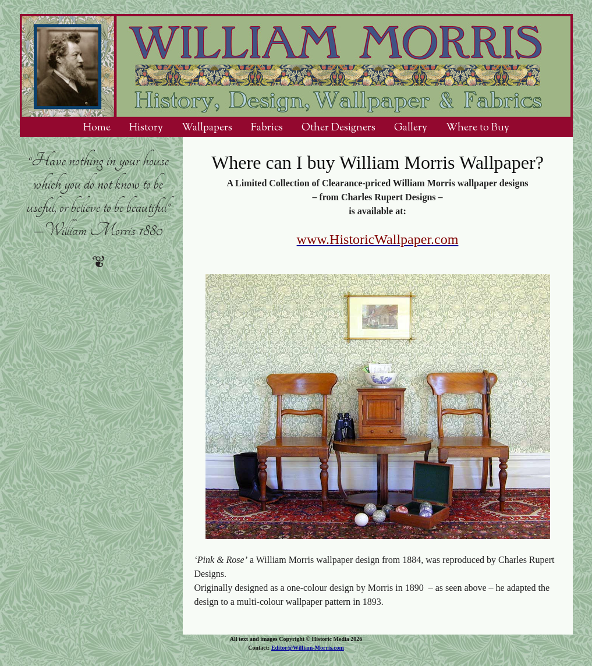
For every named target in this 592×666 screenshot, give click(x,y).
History (146, 127)
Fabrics (267, 127)
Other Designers (338, 127)
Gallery (410, 127)
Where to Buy (477, 127)
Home (97, 127)
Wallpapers (207, 127)
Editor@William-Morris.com (307, 647)
